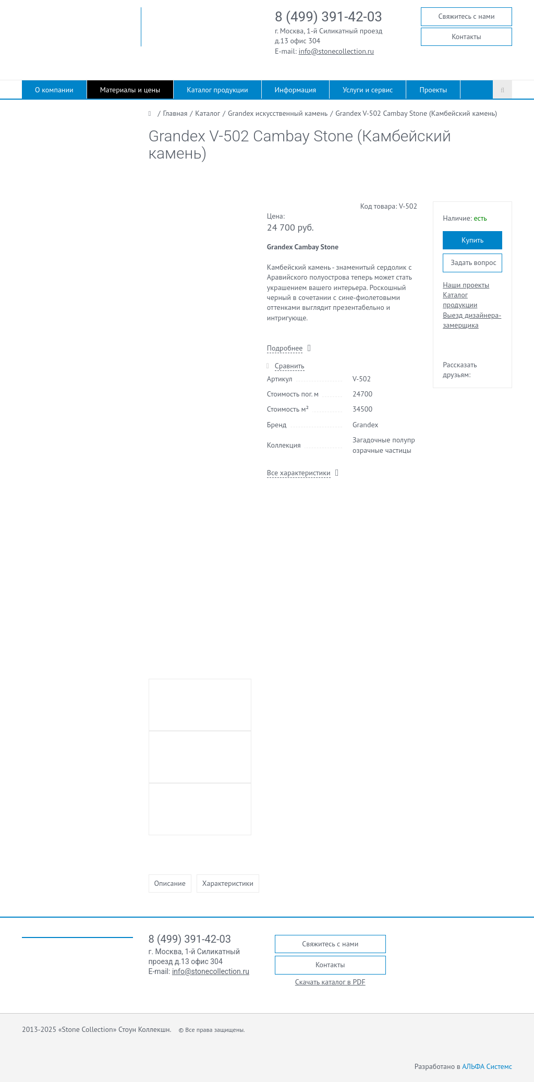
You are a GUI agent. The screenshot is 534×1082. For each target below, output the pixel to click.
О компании (54, 89)
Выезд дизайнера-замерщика (472, 320)
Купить (472, 240)
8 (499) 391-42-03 (328, 17)
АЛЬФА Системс (487, 1066)
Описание (170, 883)
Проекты (433, 89)
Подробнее (284, 348)
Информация (296, 89)
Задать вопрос (473, 262)
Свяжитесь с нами (466, 16)
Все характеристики (299, 472)
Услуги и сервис (368, 89)
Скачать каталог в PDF (330, 982)
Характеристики (227, 883)
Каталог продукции (217, 89)
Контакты (466, 36)
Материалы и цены (130, 89)
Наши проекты (466, 285)
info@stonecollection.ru (336, 51)
